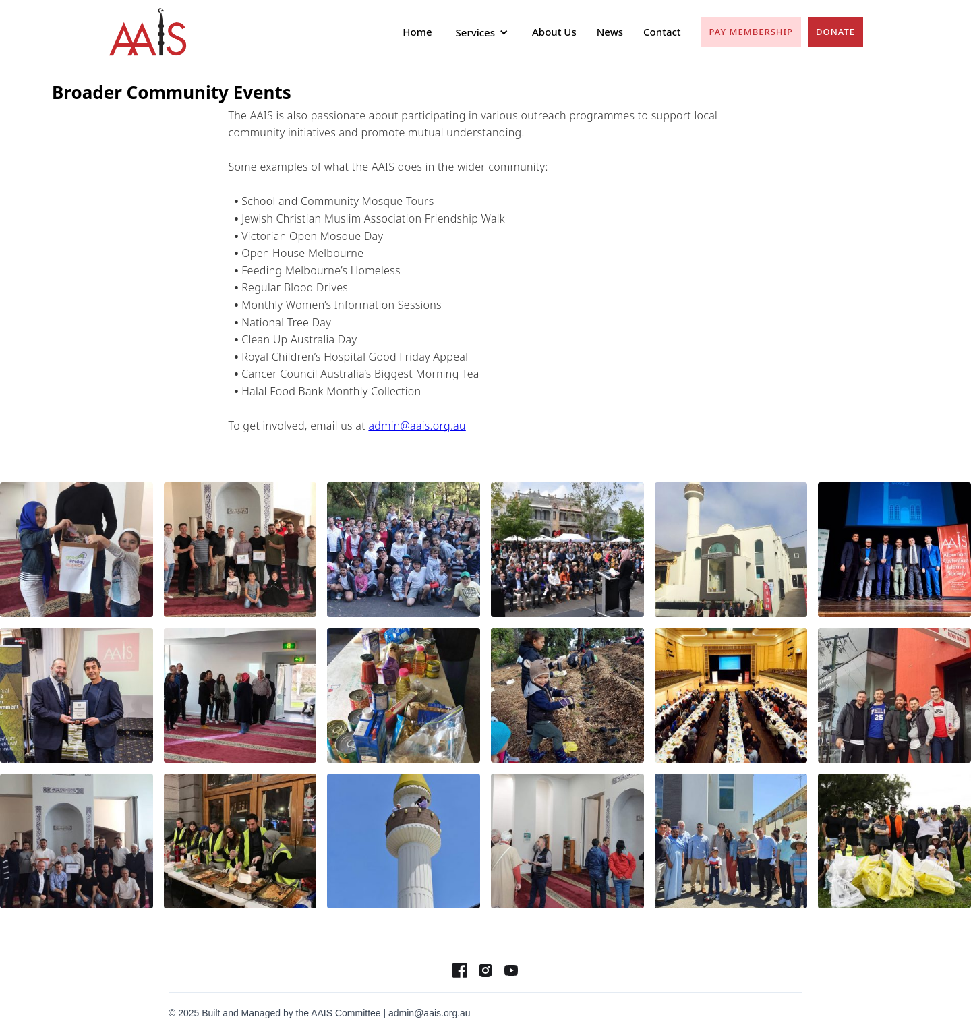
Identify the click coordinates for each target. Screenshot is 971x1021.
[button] (482, 32)
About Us (554, 31)
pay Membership (751, 32)
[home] (148, 32)
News (610, 31)
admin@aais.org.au (416, 425)
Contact (662, 31)
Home (417, 31)
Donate (835, 32)
